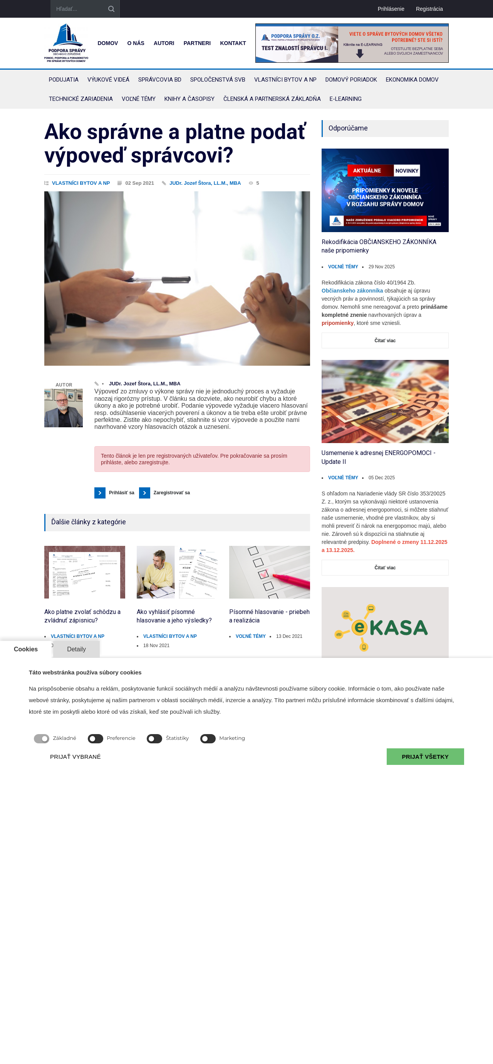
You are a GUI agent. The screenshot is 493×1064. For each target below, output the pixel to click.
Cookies (26, 649)
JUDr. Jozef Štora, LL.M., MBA (205, 183)
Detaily (76, 649)
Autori (164, 43)
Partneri (197, 43)
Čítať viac (385, 340)
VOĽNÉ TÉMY (251, 636)
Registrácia (429, 9)
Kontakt (233, 43)
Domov (107, 43)
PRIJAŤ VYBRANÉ (75, 756)
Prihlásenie (391, 9)
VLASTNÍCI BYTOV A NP (81, 183)
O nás (135, 43)
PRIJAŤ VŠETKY (425, 756)
